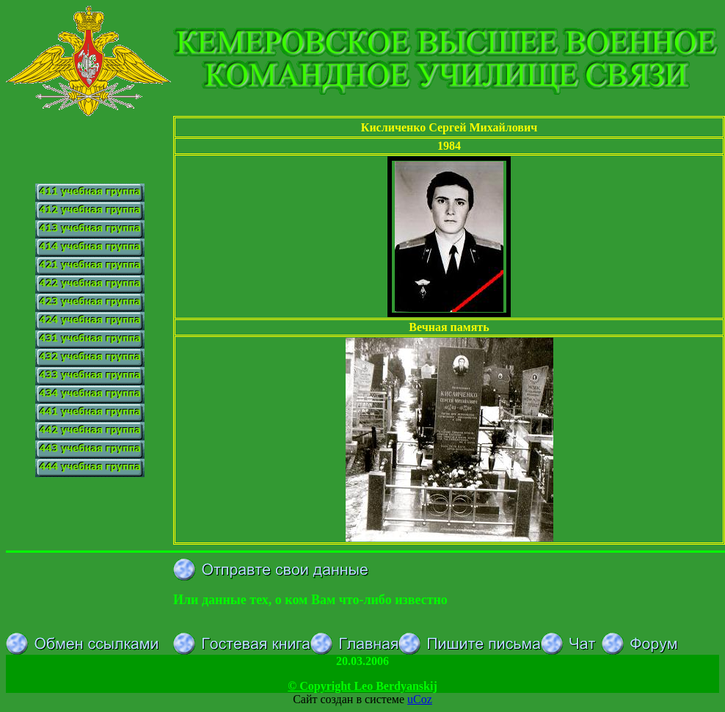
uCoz (419, 699)
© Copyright (362, 686)
